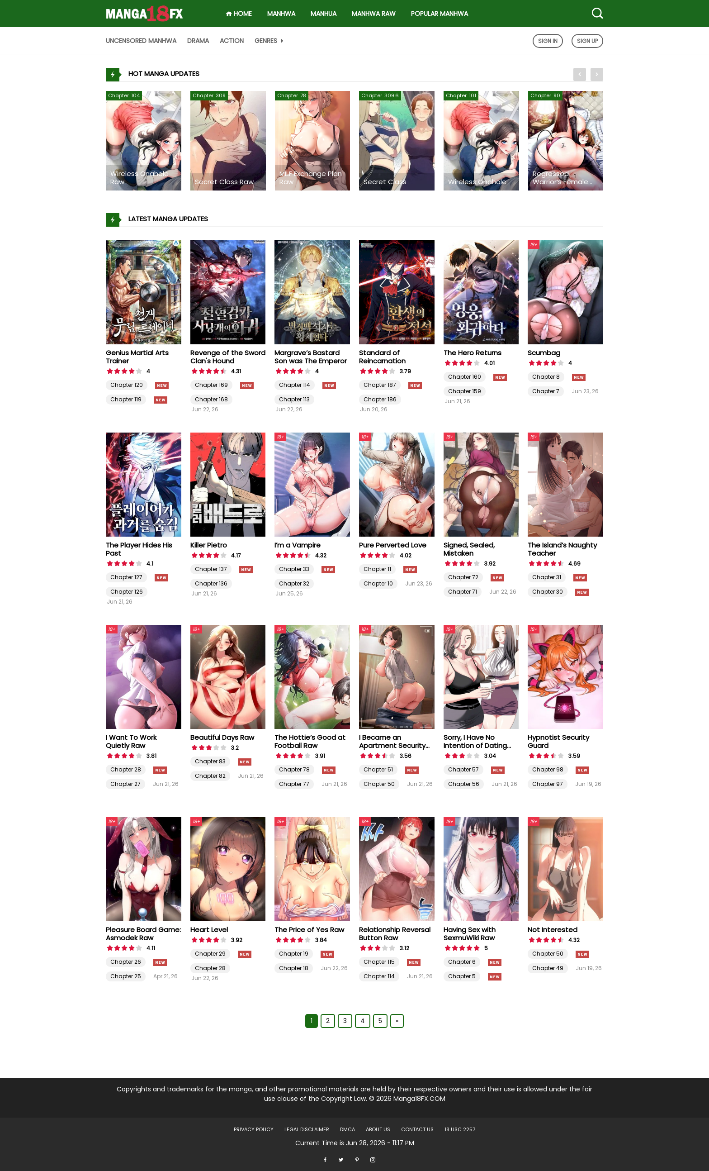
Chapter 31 (546, 577)
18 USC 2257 (459, 1129)
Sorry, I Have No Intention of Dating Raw (475, 745)
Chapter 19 (293, 953)
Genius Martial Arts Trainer (137, 357)
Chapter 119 (126, 399)
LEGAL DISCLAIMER (306, 1129)
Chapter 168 (211, 399)
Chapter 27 (125, 784)
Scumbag (544, 352)
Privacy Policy (254, 1129)
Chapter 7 (545, 391)
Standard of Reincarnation (382, 357)
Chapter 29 (210, 953)
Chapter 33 (294, 569)
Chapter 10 (378, 583)
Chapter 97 (547, 784)
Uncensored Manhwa (141, 40)
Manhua (323, 13)
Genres (270, 40)
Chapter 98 (547, 769)
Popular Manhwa (439, 13)
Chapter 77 (294, 784)
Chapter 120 (126, 385)
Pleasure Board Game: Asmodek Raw (143, 934)
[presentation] (579, 74)
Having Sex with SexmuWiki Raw (470, 934)
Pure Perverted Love (392, 545)
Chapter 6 (462, 962)
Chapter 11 (377, 569)
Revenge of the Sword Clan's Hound (227, 357)
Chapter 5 (462, 976)
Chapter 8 (546, 377)
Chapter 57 (463, 769)
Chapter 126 (126, 591)
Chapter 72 (463, 577)
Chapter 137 (211, 569)
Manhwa (281, 13)
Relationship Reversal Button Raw (394, 934)
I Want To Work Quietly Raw (131, 741)
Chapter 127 (126, 577)
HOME (239, 13)
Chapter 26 (125, 962)
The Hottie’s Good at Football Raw (309, 741)
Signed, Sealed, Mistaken (469, 549)
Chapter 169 (211, 385)
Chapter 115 (379, 962)
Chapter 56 (463, 784)
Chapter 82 (210, 776)
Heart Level (209, 929)
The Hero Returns (472, 352)
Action (232, 40)
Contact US (417, 1129)
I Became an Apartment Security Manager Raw (392, 745)
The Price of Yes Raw (309, 929)
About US (378, 1129)
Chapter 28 (125, 769)
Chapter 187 (380, 385)
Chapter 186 (380, 399)
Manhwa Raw (374, 13)
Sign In (548, 41)
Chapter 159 (464, 391)
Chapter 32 (294, 583)
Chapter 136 (211, 583)
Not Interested (552, 929)
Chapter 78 (294, 769)
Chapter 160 (464, 377)
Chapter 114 (294, 385)
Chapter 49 (547, 968)
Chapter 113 (294, 399)
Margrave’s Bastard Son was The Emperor (310, 357)
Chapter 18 (293, 968)
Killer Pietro (208, 545)
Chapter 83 (210, 761)
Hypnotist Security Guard (558, 741)
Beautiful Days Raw (222, 737)
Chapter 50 (379, 784)
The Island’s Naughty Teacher (562, 549)
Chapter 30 (547, 591)
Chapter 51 (378, 769)
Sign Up (587, 41)
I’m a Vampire (297, 545)
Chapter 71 (462, 591)
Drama (198, 40)
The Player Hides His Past (139, 549)
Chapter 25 (125, 976)
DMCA (347, 1129)
